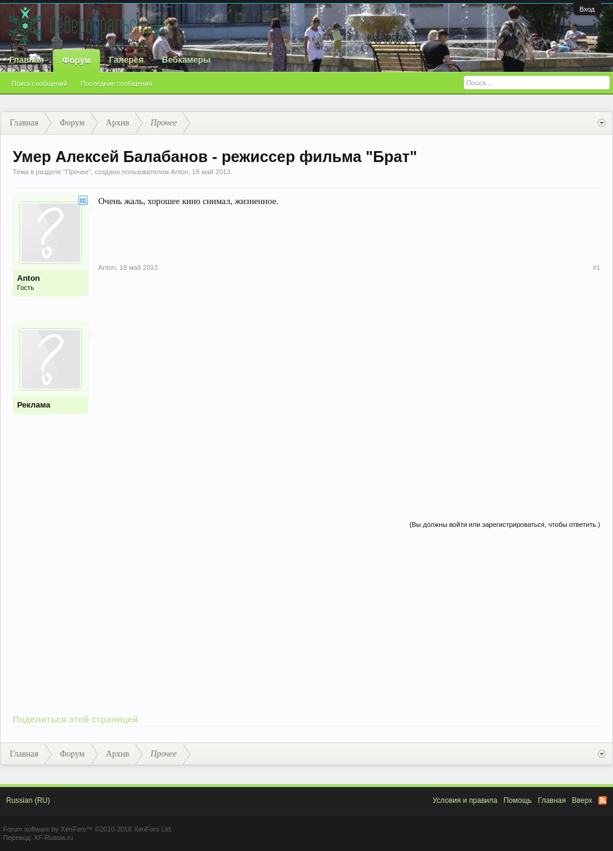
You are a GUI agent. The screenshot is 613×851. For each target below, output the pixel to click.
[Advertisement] (349, 407)
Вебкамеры (186, 60)
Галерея (126, 60)
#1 (596, 267)
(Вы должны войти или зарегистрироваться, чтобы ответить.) (504, 524)
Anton (179, 171)
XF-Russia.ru (53, 837)
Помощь (517, 800)
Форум (76, 60)
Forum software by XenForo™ (88, 829)
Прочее (76, 171)
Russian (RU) (28, 800)
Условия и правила (464, 800)
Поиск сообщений (39, 83)
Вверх (582, 800)
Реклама (33, 404)
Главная (26, 60)
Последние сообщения (116, 83)
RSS (602, 800)
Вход (587, 9)
